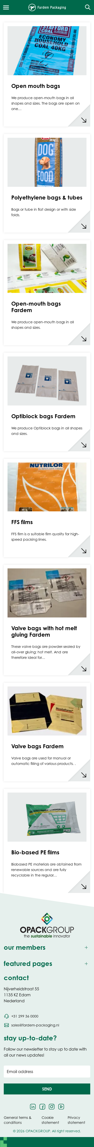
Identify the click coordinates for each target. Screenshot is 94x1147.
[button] (47, 1088)
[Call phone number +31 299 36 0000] (21, 1016)
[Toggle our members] (47, 948)
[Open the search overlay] (86, 7)
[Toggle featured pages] (47, 964)
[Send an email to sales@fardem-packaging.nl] (31, 1025)
